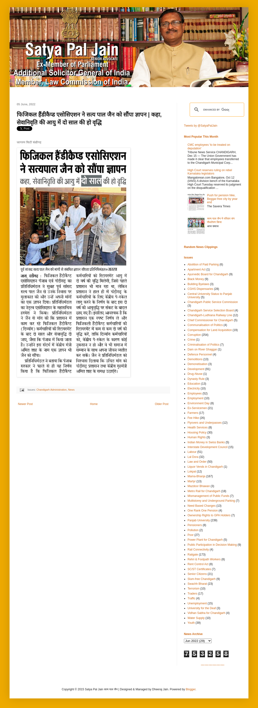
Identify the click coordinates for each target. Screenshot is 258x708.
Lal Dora (193, 457)
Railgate (193, 554)
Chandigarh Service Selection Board (211, 310)
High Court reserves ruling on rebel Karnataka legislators (210, 172)
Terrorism (193, 588)
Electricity (194, 388)
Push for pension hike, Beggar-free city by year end (222, 199)
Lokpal (192, 471)
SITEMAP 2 (207, 665)
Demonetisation (197, 364)
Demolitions (195, 359)
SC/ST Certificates (199, 569)
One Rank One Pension (203, 510)
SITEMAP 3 (211, 665)
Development (196, 369)
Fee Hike (193, 418)
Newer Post (25, 404)
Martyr (192, 481)
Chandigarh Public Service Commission (213, 302)
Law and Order (197, 461)
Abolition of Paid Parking (203, 264)
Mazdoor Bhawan (199, 486)
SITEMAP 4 (214, 665)
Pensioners (195, 525)
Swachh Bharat (197, 583)
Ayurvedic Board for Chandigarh (208, 274)
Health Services (198, 427)
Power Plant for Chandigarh (205, 539)
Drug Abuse (195, 374)
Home (94, 404)
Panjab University (199, 520)
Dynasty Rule (196, 379)
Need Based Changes (201, 505)
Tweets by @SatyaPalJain (200, 125)
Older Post (161, 404)
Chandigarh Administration (51, 389)
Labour (192, 452)
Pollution (193, 530)
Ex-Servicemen (197, 408)
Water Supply (196, 618)
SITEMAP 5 (218, 665)
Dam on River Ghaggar (202, 349)
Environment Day (199, 403)
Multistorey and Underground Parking (211, 500)
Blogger (191, 689)
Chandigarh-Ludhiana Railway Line (210, 315)
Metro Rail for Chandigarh (204, 491)
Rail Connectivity (198, 549)
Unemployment (197, 603)
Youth (191, 622)
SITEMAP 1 (203, 665)
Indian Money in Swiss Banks (206, 442)
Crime (191, 339)
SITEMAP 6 (222, 665)
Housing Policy (197, 432)
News (71, 389)
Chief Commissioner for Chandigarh (210, 320)
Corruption (194, 335)
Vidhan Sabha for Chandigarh (206, 613)
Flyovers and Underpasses (205, 422)
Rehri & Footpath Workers (204, 559)
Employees (195, 393)
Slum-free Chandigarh (201, 579)
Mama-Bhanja (196, 476)
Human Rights (197, 437)
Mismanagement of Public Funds (208, 496)
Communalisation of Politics (205, 325)
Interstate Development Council (207, 447)
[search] (216, 109)
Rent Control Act (198, 564)
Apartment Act (196, 269)
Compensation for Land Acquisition (210, 330)
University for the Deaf (202, 608)
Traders (192, 593)
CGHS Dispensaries (200, 289)
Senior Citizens (197, 574)
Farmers (193, 413)
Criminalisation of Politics (203, 344)
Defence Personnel (200, 354)
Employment (196, 398)
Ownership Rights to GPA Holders (209, 515)
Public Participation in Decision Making (212, 544)
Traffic (191, 598)
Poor (191, 535)
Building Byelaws (198, 284)
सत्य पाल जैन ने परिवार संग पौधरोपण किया (221, 220)
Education (194, 383)
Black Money (196, 279)
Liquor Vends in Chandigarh (205, 466)
